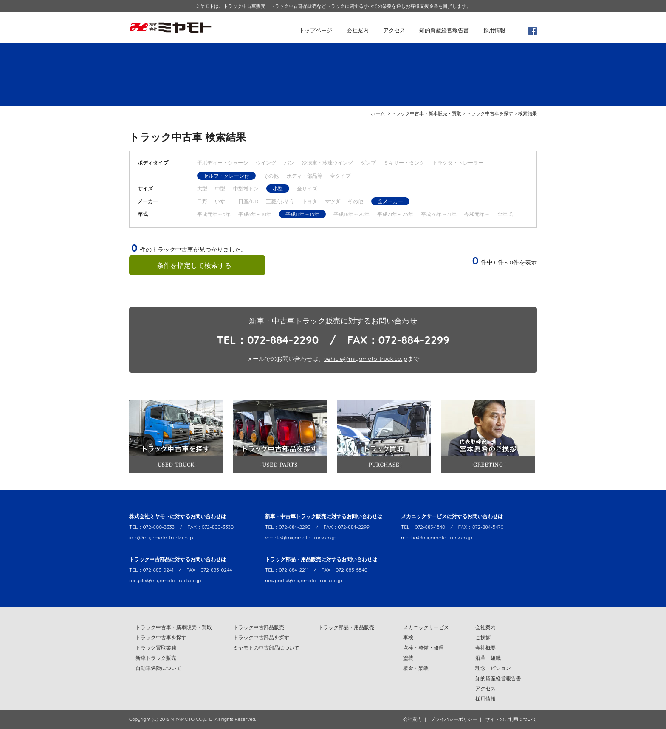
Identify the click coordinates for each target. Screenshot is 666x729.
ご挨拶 (483, 637)
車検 (408, 637)
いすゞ (222, 201)
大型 (202, 188)
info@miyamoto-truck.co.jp (161, 537)
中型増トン (246, 188)
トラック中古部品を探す (261, 637)
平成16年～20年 (351, 214)
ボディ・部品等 (304, 176)
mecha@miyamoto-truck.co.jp (436, 537)
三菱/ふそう (280, 201)
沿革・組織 (488, 658)
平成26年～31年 (439, 214)
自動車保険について (158, 668)
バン (289, 162)
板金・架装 (416, 668)
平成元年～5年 (214, 214)
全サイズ (307, 188)
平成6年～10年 (254, 214)
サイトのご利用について (511, 719)
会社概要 (485, 647)
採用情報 (494, 30)
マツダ (332, 201)
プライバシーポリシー (453, 719)
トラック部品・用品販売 (346, 627)
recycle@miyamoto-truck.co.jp (165, 580)
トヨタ (309, 201)
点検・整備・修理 (423, 647)
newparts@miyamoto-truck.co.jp (303, 580)
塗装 (408, 658)
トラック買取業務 (155, 647)
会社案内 (358, 30)
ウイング (266, 162)
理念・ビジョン (493, 668)
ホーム (378, 113)
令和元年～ (477, 214)
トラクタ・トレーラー (457, 162)
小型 (278, 188)
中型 (220, 188)
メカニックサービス (426, 627)
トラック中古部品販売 (258, 627)
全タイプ (340, 176)
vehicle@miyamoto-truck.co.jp (365, 359)
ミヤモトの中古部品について (266, 647)
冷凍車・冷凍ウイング (327, 162)
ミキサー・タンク (404, 162)
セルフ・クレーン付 (226, 176)
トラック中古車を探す (489, 113)
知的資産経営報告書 (444, 30)
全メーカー (390, 201)
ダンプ (368, 162)
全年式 (505, 214)
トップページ (315, 30)
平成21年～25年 (395, 214)
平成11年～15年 (302, 214)
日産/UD (248, 201)
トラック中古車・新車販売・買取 (426, 113)
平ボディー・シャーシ (222, 162)
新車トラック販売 (155, 658)
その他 (271, 176)
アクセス (394, 30)
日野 (202, 201)
